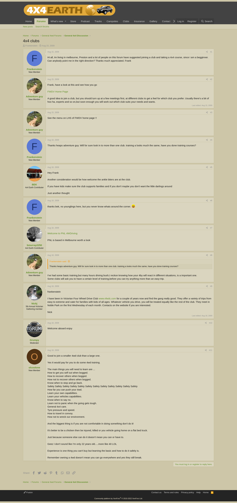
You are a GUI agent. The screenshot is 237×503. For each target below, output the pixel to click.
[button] (65, 21)
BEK (34, 184)
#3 (211, 112)
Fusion (28, 492)
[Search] (206, 21)
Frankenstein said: (58, 261)
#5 (211, 167)
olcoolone (34, 367)
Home (28, 21)
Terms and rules (171, 492)
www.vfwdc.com (107, 298)
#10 (210, 323)
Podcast (85, 21)
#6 (211, 200)
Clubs (126, 21)
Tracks (98, 21)
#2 (211, 79)
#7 (211, 228)
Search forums (42, 26)
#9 (211, 286)
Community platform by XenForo (118, 498)
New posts (28, 26)
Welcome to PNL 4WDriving (62, 233)
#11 (210, 350)
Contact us (156, 492)
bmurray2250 (34, 245)
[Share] (207, 52)
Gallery (153, 21)
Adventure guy (34, 96)
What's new (57, 21)
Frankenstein (31, 45)
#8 (211, 255)
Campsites (112, 21)
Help (198, 492)
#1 (211, 52)
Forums (41, 21)
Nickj (34, 303)
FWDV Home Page (57, 91)
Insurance (139, 21)
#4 (211, 140)
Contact (166, 21)
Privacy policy (187, 492)
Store (73, 21)
